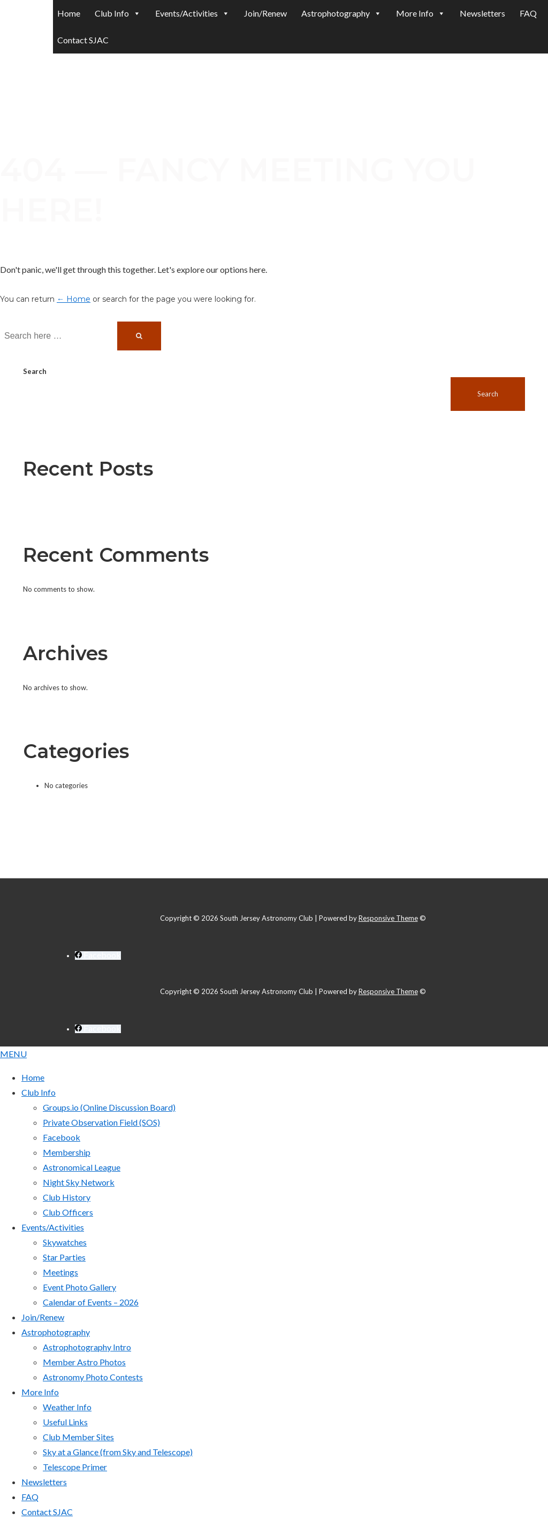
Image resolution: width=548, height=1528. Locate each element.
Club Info (38, 1092)
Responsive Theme (388, 918)
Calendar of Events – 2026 (91, 1302)
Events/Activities (52, 1227)
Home (68, 13)
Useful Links (65, 1422)
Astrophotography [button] (341, 13)
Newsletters (482, 13)
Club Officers (68, 1212)
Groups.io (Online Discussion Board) (109, 1107)
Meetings (60, 1272)
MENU (13, 1054)
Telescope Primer (75, 1467)
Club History (66, 1197)
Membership (66, 1152)
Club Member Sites (78, 1437)
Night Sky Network (79, 1182)
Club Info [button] (118, 13)
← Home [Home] (73, 299)
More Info (40, 1392)
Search (35, 371)
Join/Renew (265, 13)
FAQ (528, 13)
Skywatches (65, 1242)
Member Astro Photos (84, 1362)
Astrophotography (55, 1332)
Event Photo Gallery (79, 1287)
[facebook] (98, 955)
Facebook (61, 1137)
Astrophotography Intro (87, 1347)
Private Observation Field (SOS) (101, 1122)
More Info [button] (420, 13)
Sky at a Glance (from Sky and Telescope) (118, 1452)
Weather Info (67, 1407)
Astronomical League (81, 1167)
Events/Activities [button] (192, 13)
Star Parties (64, 1257)
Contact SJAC (83, 40)
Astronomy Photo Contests (93, 1377)
